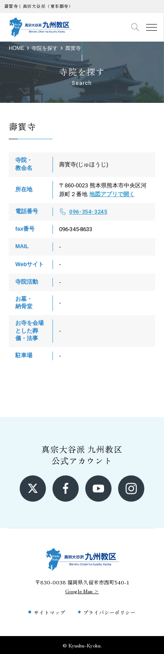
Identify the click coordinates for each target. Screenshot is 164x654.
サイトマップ (49, 612)
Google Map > (82, 590)
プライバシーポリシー (109, 612)
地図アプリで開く (112, 194)
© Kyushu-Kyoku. (82, 645)
